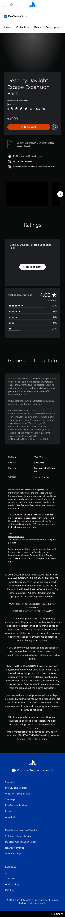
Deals (37, 27)
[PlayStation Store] (16, 16)
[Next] (60, 194)
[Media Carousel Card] (27, 194)
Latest (7, 27)
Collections (22, 27)
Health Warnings (16, 536)
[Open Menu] (4, 5)
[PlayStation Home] (32, 5)
